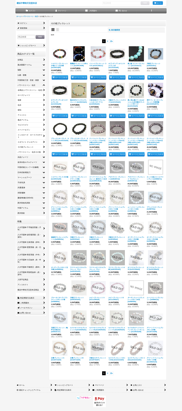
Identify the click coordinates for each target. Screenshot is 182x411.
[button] (151, 10)
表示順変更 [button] (114, 30)
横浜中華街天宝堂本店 (27, 3)
